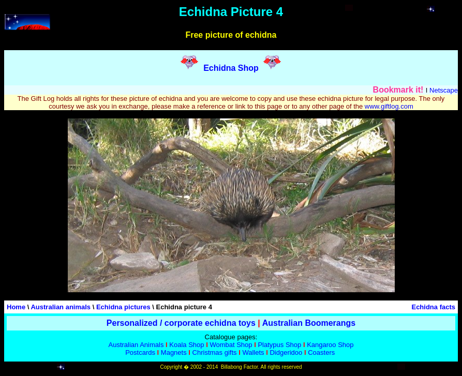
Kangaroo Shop (330, 345)
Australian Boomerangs (308, 323)
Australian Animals (135, 345)
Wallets (253, 352)
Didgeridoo (286, 352)
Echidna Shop (231, 68)
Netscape (443, 90)
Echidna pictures (123, 307)
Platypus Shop (279, 345)
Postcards (140, 352)
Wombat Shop (231, 345)
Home (16, 307)
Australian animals (61, 307)
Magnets (174, 352)
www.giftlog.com (389, 106)
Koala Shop (186, 345)
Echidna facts (433, 307)
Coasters (321, 352)
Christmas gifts (214, 352)
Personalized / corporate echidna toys (181, 323)
